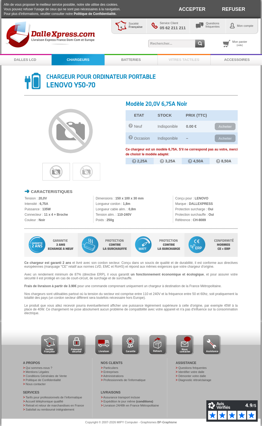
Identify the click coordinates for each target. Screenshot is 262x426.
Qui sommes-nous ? (39, 367)
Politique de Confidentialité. (95, 14)
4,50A (195, 161)
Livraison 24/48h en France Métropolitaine (131, 405)
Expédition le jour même (128, 401)
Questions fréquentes (192, 367)
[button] (225, 126)
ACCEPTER (192, 9)
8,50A (223, 161)
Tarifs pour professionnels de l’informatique (54, 397)
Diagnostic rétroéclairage (194, 380)
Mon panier (239, 43)
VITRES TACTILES (184, 60)
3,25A (167, 161)
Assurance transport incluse (121, 397)
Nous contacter (36, 384)
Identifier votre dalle (191, 371)
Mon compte (245, 25)
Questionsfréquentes (213, 25)
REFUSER (233, 9)
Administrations (113, 376)
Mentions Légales (37, 371)
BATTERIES (131, 60)
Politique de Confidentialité (43, 380)
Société (135, 25)
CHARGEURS (78, 60)
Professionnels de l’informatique (124, 380)
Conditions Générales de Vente (46, 376)
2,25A (139, 161)
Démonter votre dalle (192, 376)
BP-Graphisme (167, 422)
